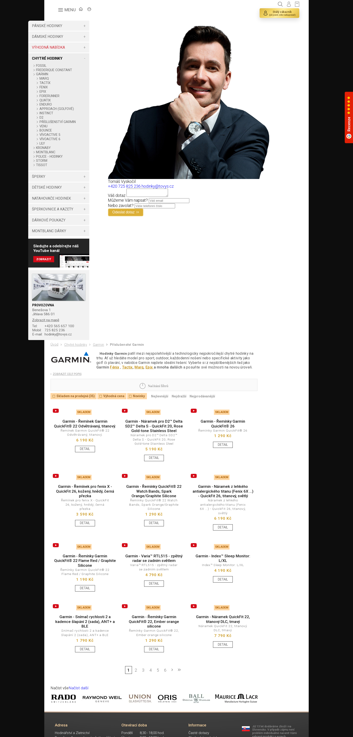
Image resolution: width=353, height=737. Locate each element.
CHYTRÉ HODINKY (65, 58)
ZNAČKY (107, 10)
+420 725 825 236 (134, 186)
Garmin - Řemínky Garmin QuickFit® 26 (210, 433)
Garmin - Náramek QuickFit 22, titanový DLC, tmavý (210, 642)
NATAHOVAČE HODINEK (69, 202)
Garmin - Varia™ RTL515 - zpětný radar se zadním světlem (146, 580)
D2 (60, 117)
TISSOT (60, 168)
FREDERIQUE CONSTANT (73, 70)
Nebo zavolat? (131, 206)
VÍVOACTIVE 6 (68, 143)
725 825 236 (67, 335)
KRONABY (62, 151)
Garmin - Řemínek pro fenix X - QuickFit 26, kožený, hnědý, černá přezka (83, 508)
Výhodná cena (118, 404)
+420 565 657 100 (72, 330)
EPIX (61, 91)
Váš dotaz (127, 196)
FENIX (62, 87)
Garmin (100, 350)
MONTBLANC (64, 156)
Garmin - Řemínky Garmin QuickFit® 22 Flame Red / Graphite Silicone (82, 580)
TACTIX (63, 83)
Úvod (55, 350)
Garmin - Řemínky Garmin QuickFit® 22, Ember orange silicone (146, 644)
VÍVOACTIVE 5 (68, 138)
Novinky (145, 404)
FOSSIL (60, 65)
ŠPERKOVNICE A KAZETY (71, 213)
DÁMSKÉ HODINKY (65, 36)
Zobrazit (62, 263)
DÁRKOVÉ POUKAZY (67, 224)
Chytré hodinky (77, 350)
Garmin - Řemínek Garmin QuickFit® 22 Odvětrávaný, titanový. (82, 435)
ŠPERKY (57, 180)
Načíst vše (60, 713)
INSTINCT (65, 113)
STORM (60, 164)
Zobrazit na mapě (65, 324)
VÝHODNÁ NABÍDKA (66, 47)
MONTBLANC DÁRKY (67, 234)
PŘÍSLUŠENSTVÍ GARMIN (69, 123)
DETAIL (83, 464)
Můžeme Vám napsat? (138, 201)
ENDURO (64, 104)
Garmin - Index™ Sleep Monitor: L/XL (210, 578)
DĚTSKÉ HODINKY (65, 191)
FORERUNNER (68, 96)
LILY (60, 147)
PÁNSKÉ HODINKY (65, 26)
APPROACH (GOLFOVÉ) (75, 109)
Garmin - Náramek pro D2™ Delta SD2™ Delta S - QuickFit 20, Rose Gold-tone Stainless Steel (146, 438)
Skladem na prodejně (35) (77, 404)
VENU (62, 130)
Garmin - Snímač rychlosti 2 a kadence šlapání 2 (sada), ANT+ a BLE (82, 644)
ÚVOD (84, 10)
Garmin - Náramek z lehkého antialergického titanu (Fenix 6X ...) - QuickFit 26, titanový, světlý (210, 508)
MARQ (62, 78)
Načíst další (80, 713)
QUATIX (63, 100)
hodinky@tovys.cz (72, 339)
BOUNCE (64, 134)
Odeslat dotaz (135, 214)
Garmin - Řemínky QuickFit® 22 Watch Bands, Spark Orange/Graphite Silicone (146, 508)
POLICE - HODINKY (68, 160)
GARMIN (61, 74)
